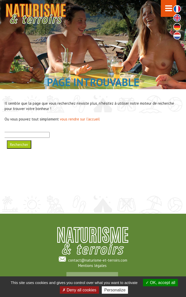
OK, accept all (160, 282)
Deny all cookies (79, 290)
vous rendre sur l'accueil (80, 119)
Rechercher (19, 144)
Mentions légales (92, 265)
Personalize (115, 290)
